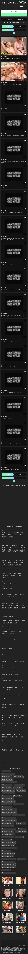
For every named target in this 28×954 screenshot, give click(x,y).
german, (4, 366)
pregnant (16, 698)
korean (14, 655)
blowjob (9, 549)
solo (3, 719)
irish (21, 639)
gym (16, 622)
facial (11, 603)
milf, (19, 109)
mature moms (18, 787)
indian (3, 639)
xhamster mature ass (7, 856)
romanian (22, 704)
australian (4, 536)
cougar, (9, 161)
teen (15, 734)
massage (9, 667)
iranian (16, 639)
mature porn (21, 859)
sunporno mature (19, 784)
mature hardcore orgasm (8, 801)
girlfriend (4, 620)
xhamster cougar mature (8, 859)
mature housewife (21, 831)
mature (18, 58)
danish (3, 584)
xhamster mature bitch (8, 834)
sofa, (6, 316)
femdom (17, 603)
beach (7, 545)
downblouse (4, 588)
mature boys (18, 795)
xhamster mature (6, 795)
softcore (19, 717)
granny (23, 620)
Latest (20, 26)
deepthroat (10, 584)
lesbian (16, 661)
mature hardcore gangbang (9, 782)
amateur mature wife (7, 837)
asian (15, 534)
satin (3, 713)
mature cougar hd (7, 839)
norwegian (4, 680)
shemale (21, 713)
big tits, (6, 84)
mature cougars (18, 776)
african (3, 532)
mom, (19, 135)
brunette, (10, 84)
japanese (4, 648)
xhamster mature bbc (8, 793)
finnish (16, 605)
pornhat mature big (7, 779)
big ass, (4, 315)
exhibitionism (12, 596)
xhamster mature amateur (8, 817)
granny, (7, 58)
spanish (4, 723)
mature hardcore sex (7, 798)
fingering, (12, 315)
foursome (16, 607)
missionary (4, 674)
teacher (9, 734)
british (8, 551)
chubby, (7, 264)
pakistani (4, 695)
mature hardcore (6, 806)
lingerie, (23, 212)
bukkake (21, 551)
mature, (18, 84)
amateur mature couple (8, 845)
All (7, 29)
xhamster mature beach (8, 773)
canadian (4, 560)
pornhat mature (6, 850)
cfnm (3, 562)
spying (16, 723)
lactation (4, 661)
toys (10, 316)
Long (20, 29)
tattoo (3, 734)
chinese (15, 562)
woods (14, 756)
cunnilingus (20, 575)
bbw (3, 545)
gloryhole (17, 620)
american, (5, 238)
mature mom (6, 771)
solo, (8, 316)
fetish (23, 603)
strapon (11, 725)
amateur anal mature (7, 826)
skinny (3, 715)
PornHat (4, 56)
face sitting (4, 603)
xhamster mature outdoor (8, 867)
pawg (15, 695)
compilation (18, 564)
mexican (4, 670)
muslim (16, 674)
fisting (22, 605)
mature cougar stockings (8, 842)
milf (21, 84)
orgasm (22, 135)
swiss (16, 728)
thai (19, 734)
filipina (3, 605)
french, (10, 341)
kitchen (8, 655)
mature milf (19, 837)
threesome (14, 239)
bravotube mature (7, 784)
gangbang (4, 616)
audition (21, 534)
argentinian (9, 534)
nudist (10, 680)
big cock (10, 547)
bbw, (3, 135)
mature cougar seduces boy (9, 809)
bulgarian (4, 553)
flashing (4, 607)
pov (10, 698)
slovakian (16, 715)
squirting (23, 723)
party (10, 695)
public (22, 698)
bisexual (23, 547)
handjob (9, 629)
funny (3, 609)
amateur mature (6, 776)
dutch (11, 588)
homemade (13, 631)
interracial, (19, 212)
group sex (9, 622)
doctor (10, 586)
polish (20, 695)
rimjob (15, 704)
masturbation (16, 667)
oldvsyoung (3, 162)
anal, (4, 84)
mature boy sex (20, 823)
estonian (22, 594)
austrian (11, 536)
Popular (8, 26)
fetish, (4, 58)
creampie (10, 571)
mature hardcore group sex (9, 820)
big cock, (7, 212)
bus (10, 553)
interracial (9, 639)
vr (22, 749)
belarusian (14, 545)
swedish (4, 728)
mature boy (21, 828)
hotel (20, 631)
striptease (17, 725)
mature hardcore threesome (9, 848)
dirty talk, (8, 109)
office (3, 687)
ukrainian (4, 743)
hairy (3, 629)
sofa (14, 717)
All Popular (20, 19)
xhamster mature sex (18, 815)
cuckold (9, 573)
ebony (3, 594)
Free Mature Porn (14, 2)
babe (3, 543)
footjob (10, 607)
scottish (8, 713)
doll (23, 586)
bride (3, 551)
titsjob (11, 736)
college (3, 564)
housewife (4, 633)
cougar (3, 566)
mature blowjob (18, 804)
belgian (21, 545)
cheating (9, 562)
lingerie (22, 661)
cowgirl (3, 571)
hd (21, 629)
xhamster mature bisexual (8, 828)
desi (16, 584)
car (10, 560)
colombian (10, 564)
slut (3, 717)
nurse (20, 680)
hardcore (15, 629)
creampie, (14, 161)
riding (10, 704)
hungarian (11, 633)
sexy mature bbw (6, 804)
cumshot (13, 575)
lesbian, (15, 58)
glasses (10, 620)
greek (3, 622)
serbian (15, 713)
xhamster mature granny (8, 864)
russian (4, 706)
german (11, 616)
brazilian (16, 549)
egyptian (9, 594)
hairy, (10, 58)
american (16, 532)
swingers (10, 728)
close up (22, 562)
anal (22, 532)
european (4, 596)
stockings (9, 214)
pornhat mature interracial (8, 872)
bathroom (16, 543)
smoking (8, 717)
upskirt (10, 743)
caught (21, 560)
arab (3, 534)
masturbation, (21, 315)
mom (22, 109)
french (23, 607)
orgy (3, 689)
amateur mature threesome (9, 812)
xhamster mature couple (8, 853)
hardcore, (23, 238)
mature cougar (21, 790)
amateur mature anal (7, 831)
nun (16, 680)
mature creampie (6, 787)
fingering (10, 605)
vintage (11, 749)
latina (10, 661)
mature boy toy (6, 870)
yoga (3, 762)
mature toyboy (6, 815)
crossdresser (18, 571)
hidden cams (5, 631)
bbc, (3, 212)
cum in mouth (17, 573)
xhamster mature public (8, 790)
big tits (16, 547)
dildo (21, 584)
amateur (10, 532)
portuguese (4, 698)
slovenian (23, 715)
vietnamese (4, 749)
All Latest (9, 19)
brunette (14, 551)
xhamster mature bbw (8, 823)
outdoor (17, 469)
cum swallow (5, 575)
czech (3, 577)
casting (15, 560)
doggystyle (16, 586)
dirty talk (4, 586)
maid (3, 667)
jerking (10, 648)
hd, (12, 58)
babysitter (9, 543)
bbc (22, 543)
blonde (3, 549)
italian (3, 642)
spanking (10, 723)
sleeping (9, 715)
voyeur (17, 749)
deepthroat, (15, 238)
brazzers (22, 549)
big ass (3, 547)
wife (9, 756)
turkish (21, 736)
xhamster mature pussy (8, 861)
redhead (3, 291)
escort (15, 594)
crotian (3, 573)
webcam (4, 756)
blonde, (6, 161)
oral (16, 687)
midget (9, 670)
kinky (3, 655)
